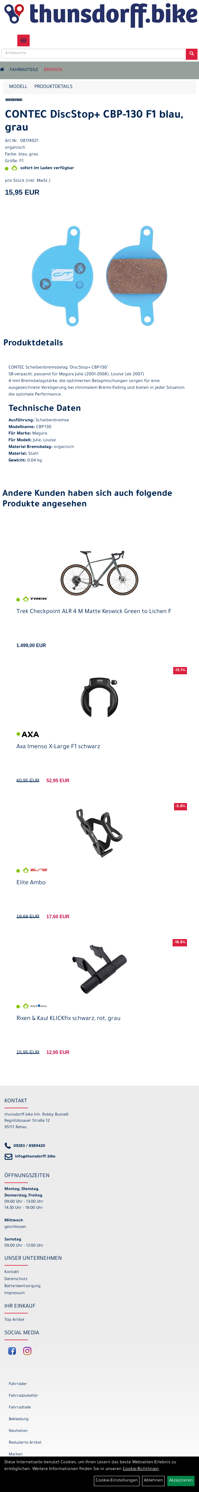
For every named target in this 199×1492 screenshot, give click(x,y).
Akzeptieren (181, 1481)
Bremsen (53, 70)
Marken (16, 1454)
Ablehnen (153, 1481)
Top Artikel (14, 1320)
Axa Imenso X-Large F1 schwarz (58, 747)
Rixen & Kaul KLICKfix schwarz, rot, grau (68, 1019)
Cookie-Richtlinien (141, 1469)
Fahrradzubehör (23, 1396)
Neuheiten (18, 1431)
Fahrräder (18, 1384)
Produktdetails (53, 87)
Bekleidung (18, 1419)
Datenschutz (15, 1279)
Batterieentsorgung (22, 1286)
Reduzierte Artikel (25, 1443)
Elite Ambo (31, 883)
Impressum (14, 1293)
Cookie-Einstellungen (117, 1481)
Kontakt (11, 1272)
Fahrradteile (24, 70)
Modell (18, 87)
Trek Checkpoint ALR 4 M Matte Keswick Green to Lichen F (93, 612)
